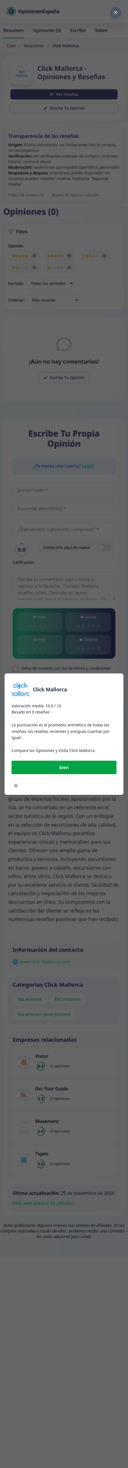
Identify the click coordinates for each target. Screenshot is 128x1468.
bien (64, 767)
